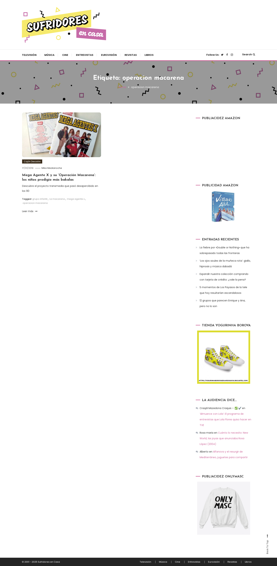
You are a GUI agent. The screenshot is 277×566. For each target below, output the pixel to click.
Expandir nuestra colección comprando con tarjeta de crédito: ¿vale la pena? (224, 276)
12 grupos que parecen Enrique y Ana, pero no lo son (222, 303)
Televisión (29, 55)
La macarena (57, 199)
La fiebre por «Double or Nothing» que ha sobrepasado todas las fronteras (224, 250)
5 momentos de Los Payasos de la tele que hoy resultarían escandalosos (223, 290)
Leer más (29, 211)
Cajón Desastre (32, 161)
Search (248, 54)
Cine (65, 55)
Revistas (131, 55)
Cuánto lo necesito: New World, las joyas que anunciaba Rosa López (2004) (224, 438)
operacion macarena (35, 203)
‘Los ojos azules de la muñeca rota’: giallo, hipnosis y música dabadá (225, 263)
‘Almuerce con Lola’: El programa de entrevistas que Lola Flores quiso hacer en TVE (225, 419)
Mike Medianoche (52, 168)
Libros (149, 55)
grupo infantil (39, 199)
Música (49, 55)
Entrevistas (84, 55)
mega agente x (76, 199)
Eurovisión (109, 55)
